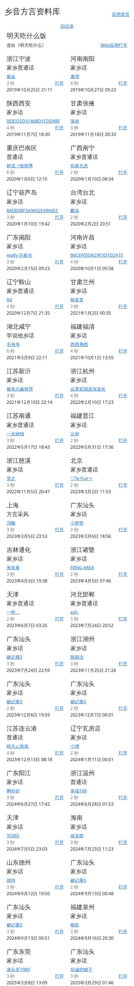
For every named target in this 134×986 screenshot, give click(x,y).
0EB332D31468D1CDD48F (33, 121)
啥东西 (77, 836)
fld (9, 300)
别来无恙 (79, 166)
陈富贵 (77, 300)
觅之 (11, 478)
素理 (74, 76)
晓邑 (74, 925)
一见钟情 (15, 434)
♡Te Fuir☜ (81, 478)
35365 (13, 836)
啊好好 (13, 791)
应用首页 (121, 14)
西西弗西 (79, 344)
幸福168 (78, 791)
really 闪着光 (19, 255)
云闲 (74, 434)
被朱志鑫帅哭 (20, 389)
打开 (59, 83)
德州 (11, 880)
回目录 (67, 26)
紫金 (11, 76)
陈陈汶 (77, 657)
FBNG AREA (82, 568)
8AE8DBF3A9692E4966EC (32, 211)
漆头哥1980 (18, 969)
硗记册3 (14, 657)
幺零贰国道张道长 (88, 389)
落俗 (74, 121)
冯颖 (11, 523)
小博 (74, 746)
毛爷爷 (13, 344)
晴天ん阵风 (18, 746)
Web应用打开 (114, 45)
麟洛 (74, 211)
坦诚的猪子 (81, 969)
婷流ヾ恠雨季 (20, 166)
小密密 (77, 523)
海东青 (13, 568)
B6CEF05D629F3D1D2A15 (96, 255)
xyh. (74, 612)
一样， (13, 612)
